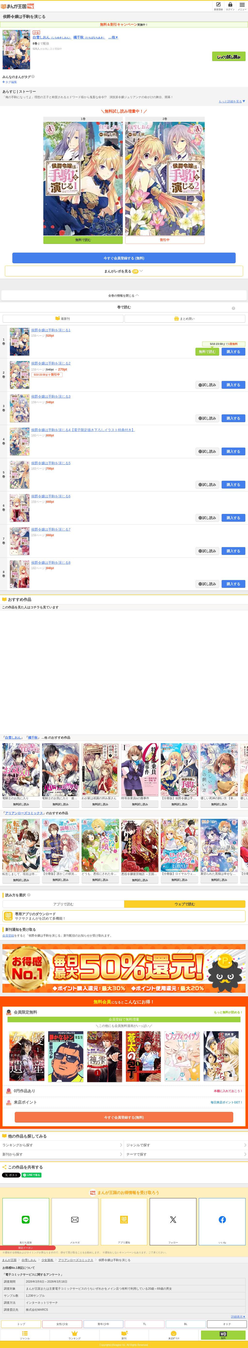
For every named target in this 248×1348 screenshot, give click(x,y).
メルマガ (75, 1242)
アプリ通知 (124, 1242)
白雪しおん (52, 37)
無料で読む (83, 240)
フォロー (173, 1242)
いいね (222, 1242)
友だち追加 (26, 1243)
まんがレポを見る (124, 271)
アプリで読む (63, 904)
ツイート (9, 1175)
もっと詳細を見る (232, 101)
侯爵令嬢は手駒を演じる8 (50, 563)
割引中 (165, 240)
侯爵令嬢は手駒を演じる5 (50, 463)
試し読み (209, 385)
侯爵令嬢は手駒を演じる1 (50, 330)
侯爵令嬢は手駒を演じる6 (50, 496)
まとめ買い (184, 318)
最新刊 (62, 318)
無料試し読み (21, 804)
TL (144, 1324)
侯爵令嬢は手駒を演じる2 (50, 363)
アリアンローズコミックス (24, 813)
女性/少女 (62, 1324)
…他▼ (113, 37)
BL (185, 1324)
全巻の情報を (124, 295)
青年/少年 (103, 1324)
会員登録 (8, 935)
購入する (233, 352)
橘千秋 (89, 37)
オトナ (227, 1324)
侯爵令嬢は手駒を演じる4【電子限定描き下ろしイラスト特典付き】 (83, 430)
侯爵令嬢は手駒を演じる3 (50, 396)
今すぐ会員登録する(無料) (124, 1117)
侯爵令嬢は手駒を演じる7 (50, 529)
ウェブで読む (185, 904)
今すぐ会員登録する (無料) (124, 258)
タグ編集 (11, 82)
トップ (21, 1324)
